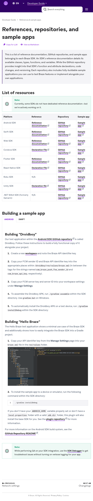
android (9, 219)
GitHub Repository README (20, 433)
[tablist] (46, 219)
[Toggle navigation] (86, 9)
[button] (37, 3)
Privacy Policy (56, 495)
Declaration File (39, 149)
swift (22, 219)
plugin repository (55, 419)
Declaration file (39, 186)
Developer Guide (9, 20)
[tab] (9, 219)
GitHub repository (63, 124)
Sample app (81, 124)
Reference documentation (39, 124)
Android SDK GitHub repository (55, 239)
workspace (31, 253)
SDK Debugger (74, 450)
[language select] (20, 3)
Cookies (66, 495)
